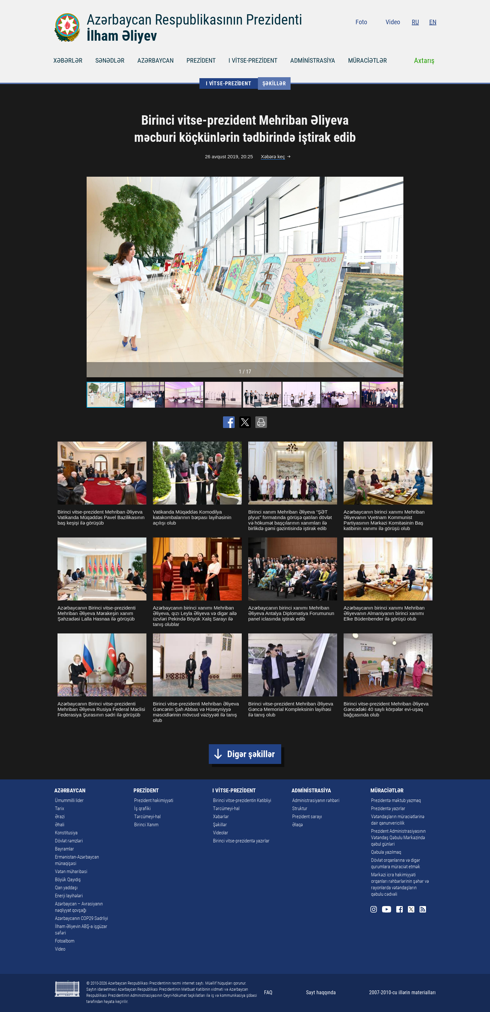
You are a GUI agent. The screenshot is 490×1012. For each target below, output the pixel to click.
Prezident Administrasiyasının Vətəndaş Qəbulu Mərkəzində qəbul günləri (398, 837)
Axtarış (424, 61)
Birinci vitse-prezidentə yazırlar (241, 841)
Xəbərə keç (273, 156)
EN (432, 22)
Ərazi (60, 816)
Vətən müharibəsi (71, 871)
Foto (361, 22)
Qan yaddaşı (66, 888)
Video (393, 22)
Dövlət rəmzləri (69, 841)
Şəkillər (274, 83)
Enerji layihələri (69, 896)
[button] (397, 277)
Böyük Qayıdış (68, 879)
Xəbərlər (221, 816)
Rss (432, 35)
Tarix (59, 808)
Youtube (396, 35)
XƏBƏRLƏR (67, 60)
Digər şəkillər (251, 754)
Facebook (409, 35)
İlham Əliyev (122, 35)
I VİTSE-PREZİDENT (253, 60)
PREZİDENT (201, 60)
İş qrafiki (142, 808)
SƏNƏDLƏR (109, 60)
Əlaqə (297, 825)
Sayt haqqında (321, 992)
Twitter (421, 35)
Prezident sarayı (307, 816)
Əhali (59, 825)
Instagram (383, 35)
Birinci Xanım (146, 825)
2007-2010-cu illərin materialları (402, 992)
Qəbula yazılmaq (386, 852)
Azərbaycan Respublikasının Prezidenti (194, 19)
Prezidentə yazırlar (388, 808)
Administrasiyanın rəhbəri (315, 800)
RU (415, 22)
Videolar (220, 833)
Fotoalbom (64, 941)
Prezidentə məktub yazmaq (396, 800)
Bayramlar (64, 849)
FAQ (268, 992)
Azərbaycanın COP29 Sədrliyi (81, 918)
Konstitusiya (66, 833)
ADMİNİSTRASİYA (312, 60)
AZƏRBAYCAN (155, 60)
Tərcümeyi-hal (147, 816)
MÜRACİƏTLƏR (367, 60)
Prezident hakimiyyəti (153, 800)
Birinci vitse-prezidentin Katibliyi (242, 800)
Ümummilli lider (69, 800)
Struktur (299, 808)
